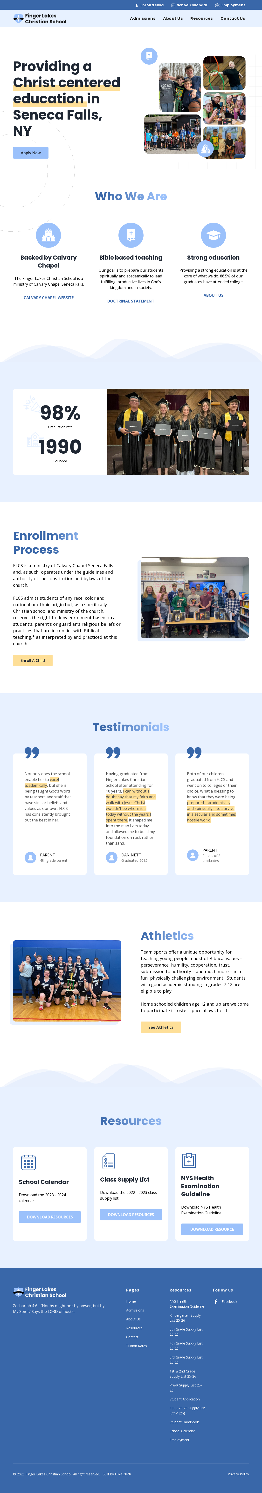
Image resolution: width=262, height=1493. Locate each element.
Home (131, 1301)
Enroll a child (152, 5)
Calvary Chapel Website (49, 297)
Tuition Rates (136, 1346)
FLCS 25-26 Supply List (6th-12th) (187, 1410)
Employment (233, 5)
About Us (173, 18)
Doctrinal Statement (130, 301)
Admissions (142, 18)
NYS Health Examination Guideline (187, 1304)
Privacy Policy (238, 1474)
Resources (201, 18)
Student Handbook (184, 1422)
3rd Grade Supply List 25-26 (186, 1360)
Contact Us (233, 18)
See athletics (160, 1027)
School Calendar (192, 5)
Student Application (185, 1399)
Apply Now (31, 152)
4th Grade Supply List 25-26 (186, 1346)
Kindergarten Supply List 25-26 (185, 1318)
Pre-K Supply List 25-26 (186, 1387)
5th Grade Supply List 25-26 (186, 1332)
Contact (132, 1337)
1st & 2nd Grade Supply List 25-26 (183, 1374)
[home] (39, 18)
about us (213, 295)
